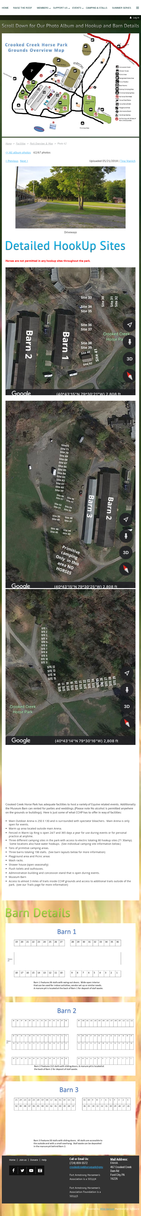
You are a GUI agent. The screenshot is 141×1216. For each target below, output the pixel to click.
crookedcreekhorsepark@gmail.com (90, 1167)
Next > (24, 161)
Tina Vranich (127, 161)
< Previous (12, 161)
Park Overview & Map (41, 143)
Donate (34, 1159)
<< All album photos (18, 152)
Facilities (21, 143)
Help (44, 1159)
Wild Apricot (107, 1208)
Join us (23, 1159)
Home (9, 143)
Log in (136, 17)
